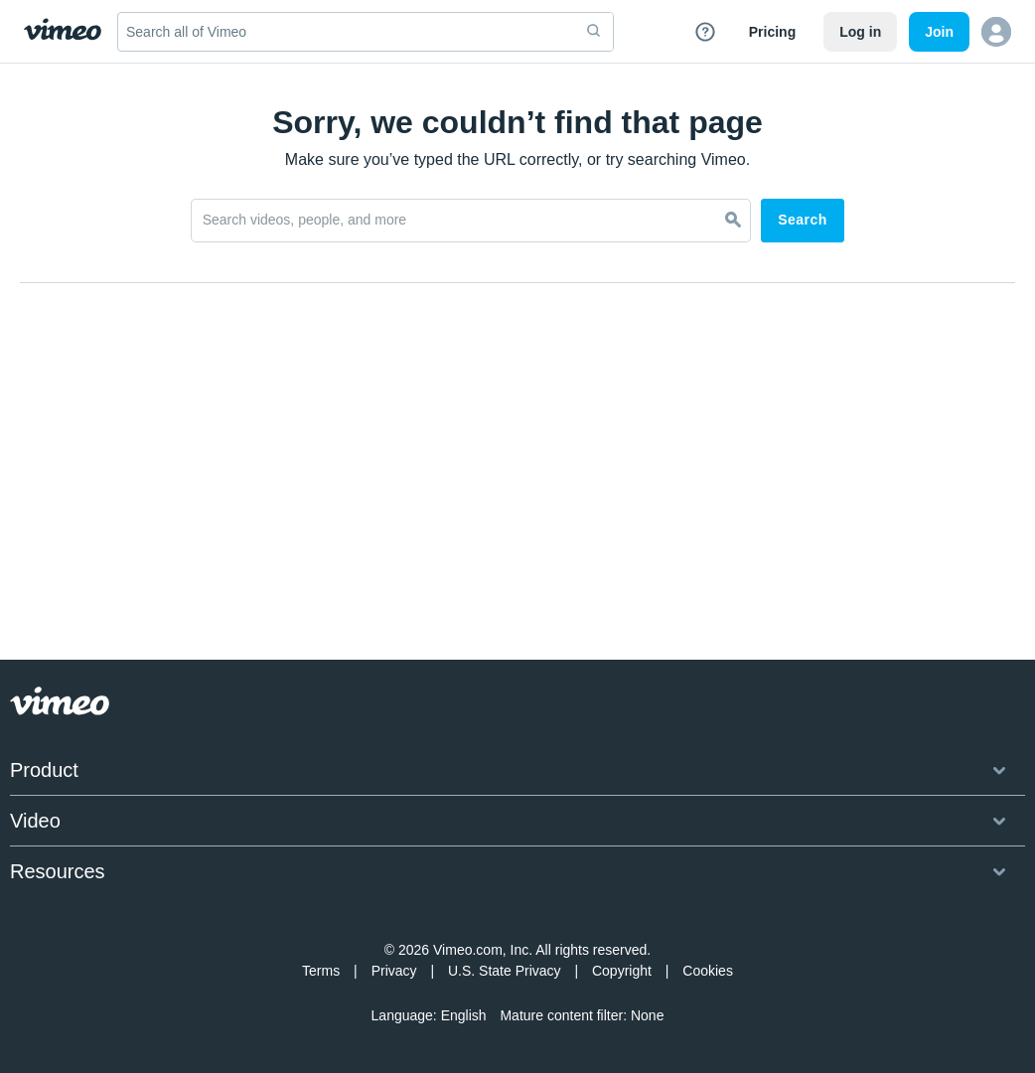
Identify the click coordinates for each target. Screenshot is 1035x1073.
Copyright (622, 971)
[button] (996, 32)
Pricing (772, 32)
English (464, 1015)
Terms (321, 971)
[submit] (594, 32)
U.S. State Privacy (504, 971)
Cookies (707, 971)
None (647, 1015)
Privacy (394, 971)
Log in (860, 32)
